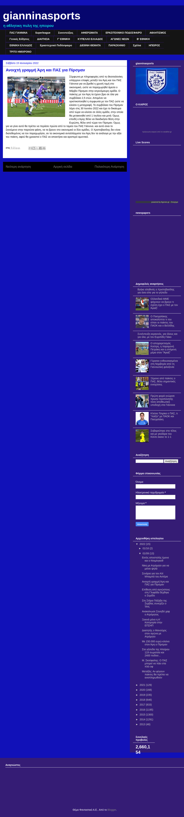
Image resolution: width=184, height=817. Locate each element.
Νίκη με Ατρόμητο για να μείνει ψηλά (155, 567)
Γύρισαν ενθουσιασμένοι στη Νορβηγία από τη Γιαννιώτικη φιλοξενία (164, 363)
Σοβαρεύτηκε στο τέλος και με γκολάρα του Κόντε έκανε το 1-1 (164, 433)
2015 (143, 714)
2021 (143, 684)
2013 (143, 724)
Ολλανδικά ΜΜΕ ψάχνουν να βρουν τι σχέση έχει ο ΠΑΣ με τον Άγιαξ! (164, 303)
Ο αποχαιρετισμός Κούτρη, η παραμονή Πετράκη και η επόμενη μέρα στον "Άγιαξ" (163, 348)
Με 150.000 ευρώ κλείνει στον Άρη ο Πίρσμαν (156, 643)
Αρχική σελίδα (62, 166)
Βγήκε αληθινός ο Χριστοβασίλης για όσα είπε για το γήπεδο (156, 291)
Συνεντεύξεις (65, 32)
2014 (143, 719)
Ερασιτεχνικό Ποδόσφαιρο (56, 45)
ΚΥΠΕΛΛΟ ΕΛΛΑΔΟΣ (90, 39)
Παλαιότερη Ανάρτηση (109, 166)
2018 (143, 699)
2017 (143, 704)
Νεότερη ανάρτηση (18, 166)
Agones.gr (165, 202)
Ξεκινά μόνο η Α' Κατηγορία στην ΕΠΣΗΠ (152, 622)
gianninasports (41, 16)
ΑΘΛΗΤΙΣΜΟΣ (158, 32)
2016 (143, 709)
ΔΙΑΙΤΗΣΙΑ (43, 39)
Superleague (42, 32)
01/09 (146, 553)
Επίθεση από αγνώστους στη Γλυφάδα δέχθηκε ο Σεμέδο (156, 592)
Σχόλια (137, 45)
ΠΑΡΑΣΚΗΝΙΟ (117, 45)
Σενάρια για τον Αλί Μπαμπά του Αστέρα (155, 575)
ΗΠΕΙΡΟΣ (154, 45)
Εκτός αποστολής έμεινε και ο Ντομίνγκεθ (155, 559)
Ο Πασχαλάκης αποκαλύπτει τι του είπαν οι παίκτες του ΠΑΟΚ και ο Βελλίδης (162, 321)
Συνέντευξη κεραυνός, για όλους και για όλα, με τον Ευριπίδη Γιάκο (158, 335)
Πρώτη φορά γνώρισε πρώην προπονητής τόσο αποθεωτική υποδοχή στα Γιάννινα (163, 400)
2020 (143, 689)
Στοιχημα (174, 202)
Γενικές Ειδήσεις (19, 39)
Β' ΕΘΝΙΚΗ (143, 39)
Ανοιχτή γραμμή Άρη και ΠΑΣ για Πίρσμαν (155, 583)
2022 (143, 544)
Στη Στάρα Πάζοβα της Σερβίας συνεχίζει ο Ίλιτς (154, 603)
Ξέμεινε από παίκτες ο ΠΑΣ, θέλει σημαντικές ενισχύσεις (163, 381)
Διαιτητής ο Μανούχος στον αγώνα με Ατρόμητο (154, 633)
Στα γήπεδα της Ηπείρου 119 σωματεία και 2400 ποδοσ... (155, 652)
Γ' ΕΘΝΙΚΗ (63, 39)
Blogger (112, 809)
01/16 (146, 548)
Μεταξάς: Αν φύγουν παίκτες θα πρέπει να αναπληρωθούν (155, 674)
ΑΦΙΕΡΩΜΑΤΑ (89, 32)
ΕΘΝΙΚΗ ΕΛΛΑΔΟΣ (21, 45)
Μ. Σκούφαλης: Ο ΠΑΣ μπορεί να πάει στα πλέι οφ (154, 663)
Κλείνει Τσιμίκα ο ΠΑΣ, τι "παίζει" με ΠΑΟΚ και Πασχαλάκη (164, 416)
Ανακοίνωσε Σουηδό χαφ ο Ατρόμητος (156, 613)
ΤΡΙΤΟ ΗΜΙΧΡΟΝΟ (20, 51)
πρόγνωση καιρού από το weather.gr (157, 132)
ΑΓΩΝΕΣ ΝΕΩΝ (120, 39)
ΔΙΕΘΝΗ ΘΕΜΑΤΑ (90, 45)
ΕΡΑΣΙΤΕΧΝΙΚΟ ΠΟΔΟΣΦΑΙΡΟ (124, 32)
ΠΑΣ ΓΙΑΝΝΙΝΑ (18, 32)
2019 (143, 694)
